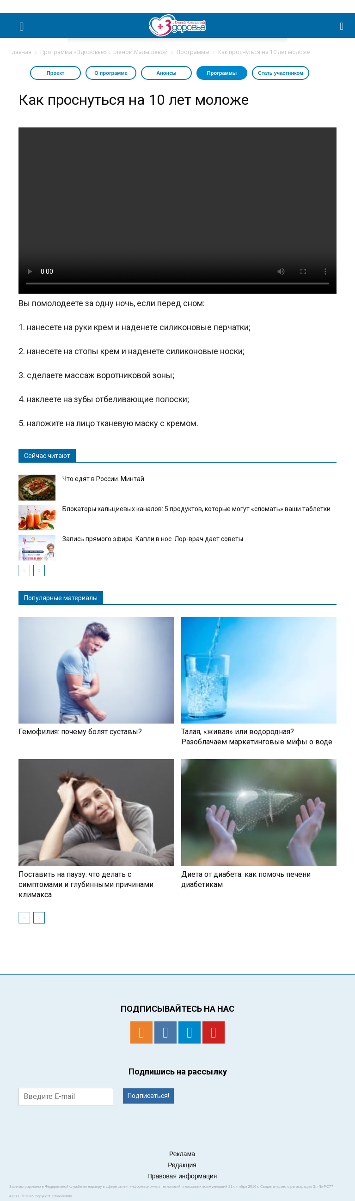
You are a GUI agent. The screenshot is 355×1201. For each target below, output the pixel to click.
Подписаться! (148, 1095)
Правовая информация (182, 1176)
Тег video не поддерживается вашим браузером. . (177, 210)
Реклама (182, 1154)
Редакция (182, 1165)
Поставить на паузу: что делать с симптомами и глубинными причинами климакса (85, 884)
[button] (342, 25)
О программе (111, 73)
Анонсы (166, 73)
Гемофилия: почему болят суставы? (80, 731)
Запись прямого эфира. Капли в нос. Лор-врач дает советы (152, 539)
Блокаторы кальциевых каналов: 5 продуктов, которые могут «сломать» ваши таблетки (196, 509)
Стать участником (280, 73)
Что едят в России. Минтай (103, 479)
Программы (222, 73)
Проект (55, 73)
